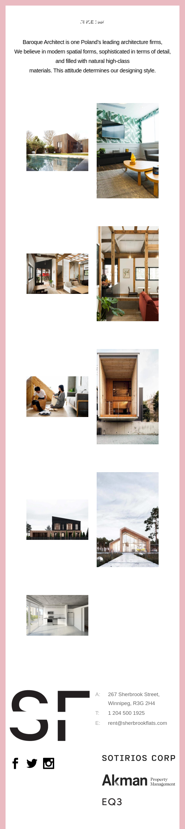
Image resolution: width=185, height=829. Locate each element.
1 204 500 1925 (126, 713)
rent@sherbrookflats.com (137, 723)
